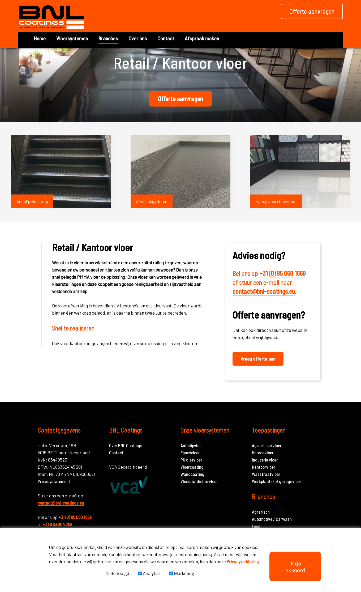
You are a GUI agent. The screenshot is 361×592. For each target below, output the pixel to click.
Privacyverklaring (243, 561)
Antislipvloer (191, 445)
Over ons (137, 38)
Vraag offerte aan (258, 359)
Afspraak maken (202, 38)
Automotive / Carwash (272, 519)
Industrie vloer (265, 459)
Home (40, 38)
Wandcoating (192, 474)
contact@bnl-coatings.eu (264, 291)
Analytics (149, 573)
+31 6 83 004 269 (57, 524)
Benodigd (117, 573)
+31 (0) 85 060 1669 (282, 273)
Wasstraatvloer (266, 474)
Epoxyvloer (190, 452)
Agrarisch (261, 511)
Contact (165, 38)
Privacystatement (54, 481)
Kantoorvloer (263, 467)
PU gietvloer (191, 459)
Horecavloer (263, 452)
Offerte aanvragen (180, 99)
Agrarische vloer (267, 445)
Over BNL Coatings (125, 445)
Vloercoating (192, 467)
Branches (108, 38)
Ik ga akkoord (295, 566)
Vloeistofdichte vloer (199, 481)
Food (256, 526)
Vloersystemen (72, 38)
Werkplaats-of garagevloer (276, 481)
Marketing (181, 573)
